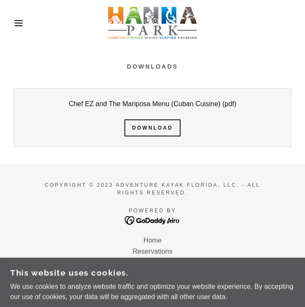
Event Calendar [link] (152, 262)
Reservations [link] (152, 251)
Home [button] (153, 240)
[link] (152, 23)
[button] (19, 23)
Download (152, 128)
